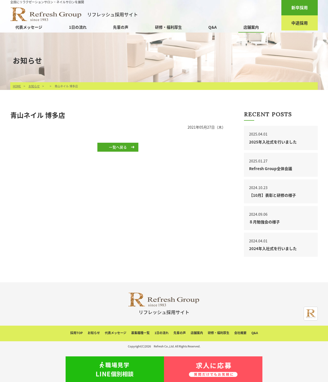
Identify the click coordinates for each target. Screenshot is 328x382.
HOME (17, 86)
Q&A (212, 27)
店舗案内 (251, 27)
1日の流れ (78, 27)
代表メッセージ (28, 27)
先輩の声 (120, 27)
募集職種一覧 (140, 333)
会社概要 (240, 333)
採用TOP (76, 333)
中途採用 (299, 23)
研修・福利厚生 (168, 27)
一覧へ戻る (118, 147)
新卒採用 (299, 7)
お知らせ (34, 86)
